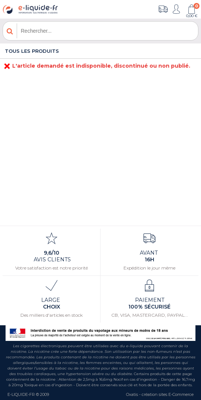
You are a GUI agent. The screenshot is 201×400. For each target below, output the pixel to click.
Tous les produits (32, 51)
